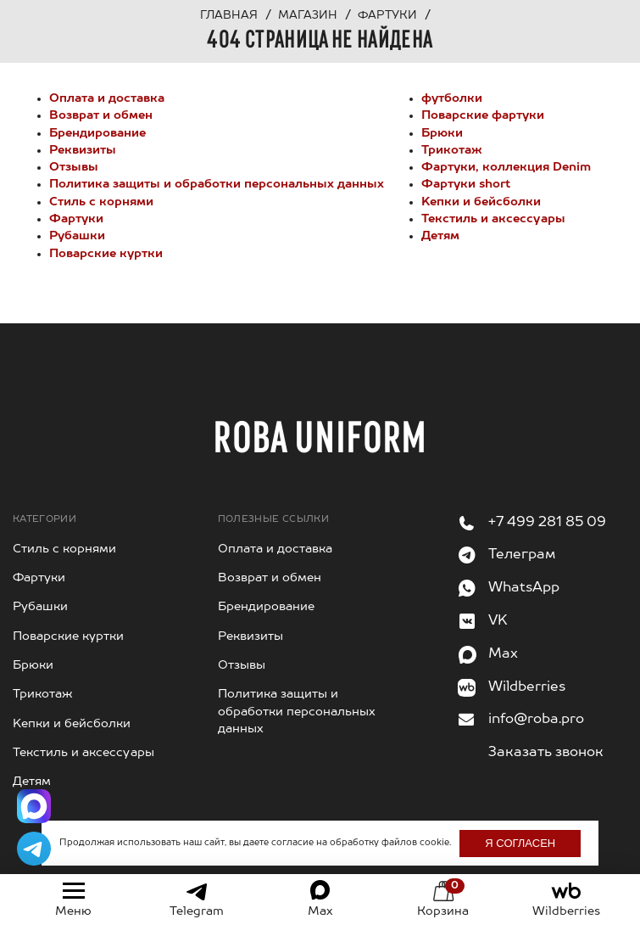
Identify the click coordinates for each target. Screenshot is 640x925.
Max (503, 654)
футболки (451, 98)
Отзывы (73, 167)
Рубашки (77, 236)
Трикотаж (451, 150)
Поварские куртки (106, 254)
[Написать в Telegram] (34, 849)
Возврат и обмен (101, 115)
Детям (440, 236)
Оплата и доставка (106, 98)
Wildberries (526, 687)
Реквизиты (82, 150)
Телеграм (521, 555)
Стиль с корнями (101, 202)
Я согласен (520, 843)
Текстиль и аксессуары (493, 219)
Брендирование (97, 133)
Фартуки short (465, 184)
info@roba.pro (536, 719)
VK (498, 621)
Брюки (442, 133)
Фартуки (76, 219)
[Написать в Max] (34, 806)
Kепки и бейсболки (481, 202)
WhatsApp (523, 588)
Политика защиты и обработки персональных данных (216, 184)
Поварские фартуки (482, 115)
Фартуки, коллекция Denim (506, 167)
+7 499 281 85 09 (547, 523)
